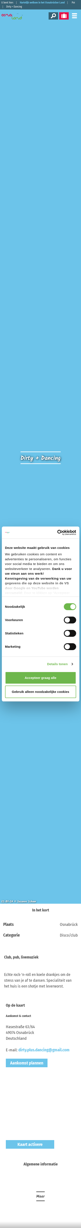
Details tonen (57, 664)
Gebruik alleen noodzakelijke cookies (40, 692)
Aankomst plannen (26, 1063)
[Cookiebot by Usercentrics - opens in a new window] (57, 532)
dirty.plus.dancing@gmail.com (44, 1049)
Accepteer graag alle (40, 678)
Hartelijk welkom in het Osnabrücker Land (42, 2)
